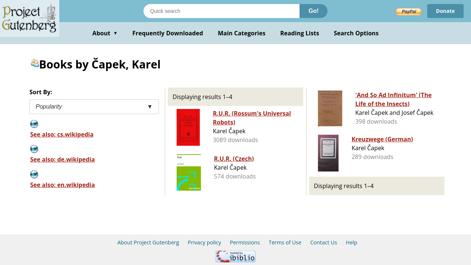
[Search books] (222, 11)
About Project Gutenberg (148, 242)
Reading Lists (299, 33)
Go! (313, 11)
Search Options (356, 33)
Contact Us (323, 242)
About (105, 33)
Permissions (245, 242)
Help (351, 242)
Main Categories (242, 33)
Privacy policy (204, 242)
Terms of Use (285, 242)
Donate (445, 10)
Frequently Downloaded (167, 33)
